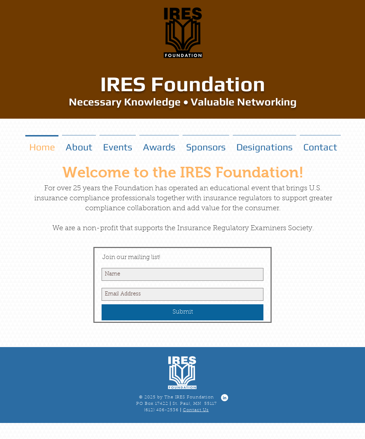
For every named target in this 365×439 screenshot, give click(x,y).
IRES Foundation (182, 84)
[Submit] (182, 312)
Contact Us (196, 410)
